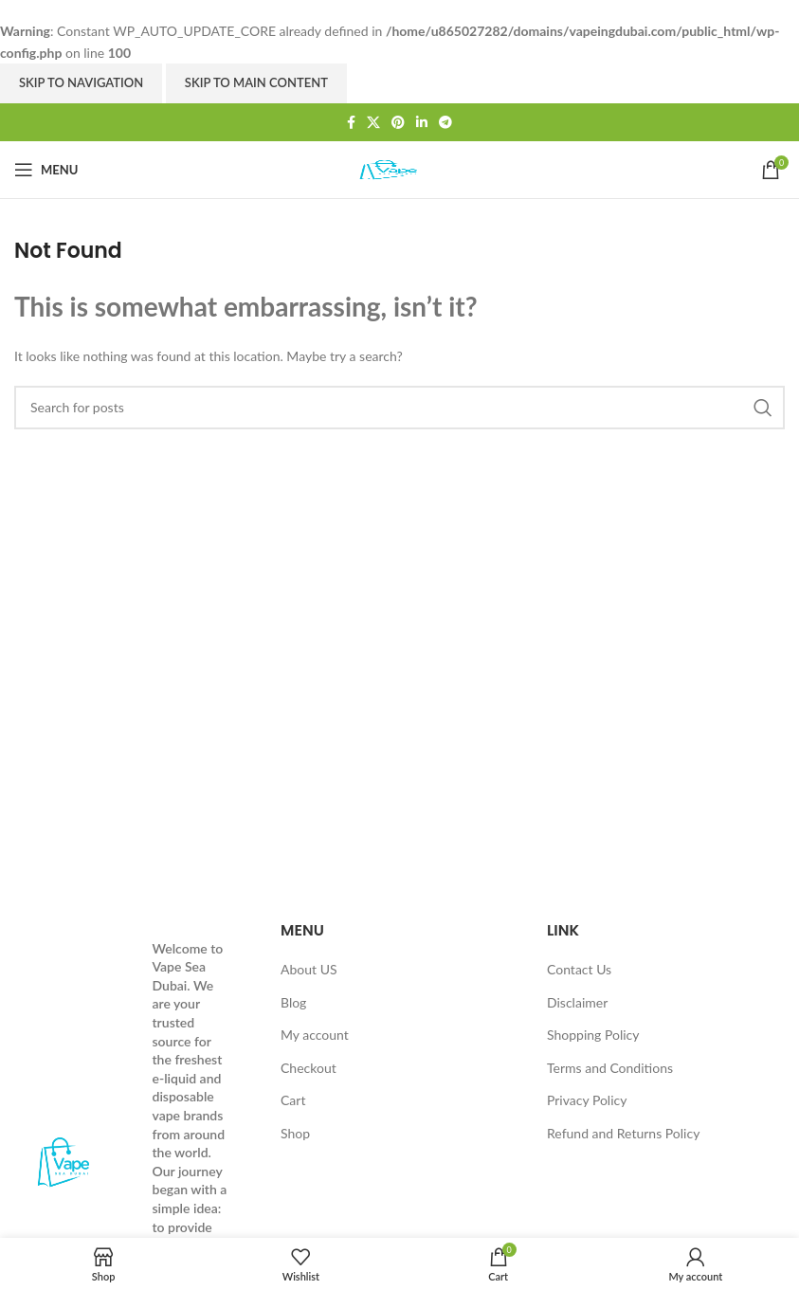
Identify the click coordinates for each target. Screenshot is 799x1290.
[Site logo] (400, 168)
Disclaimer (577, 1002)
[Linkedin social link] (421, 122)
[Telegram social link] (445, 122)
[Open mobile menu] (46, 170)
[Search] (399, 407)
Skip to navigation (81, 82)
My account (315, 1035)
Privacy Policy (586, 1100)
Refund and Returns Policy (623, 1133)
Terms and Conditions (610, 1068)
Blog (293, 1002)
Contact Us (579, 969)
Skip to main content (256, 82)
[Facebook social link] (351, 122)
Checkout (308, 1068)
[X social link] (373, 122)
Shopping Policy (593, 1035)
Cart (293, 1100)
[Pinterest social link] (398, 122)
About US (309, 969)
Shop (295, 1133)
